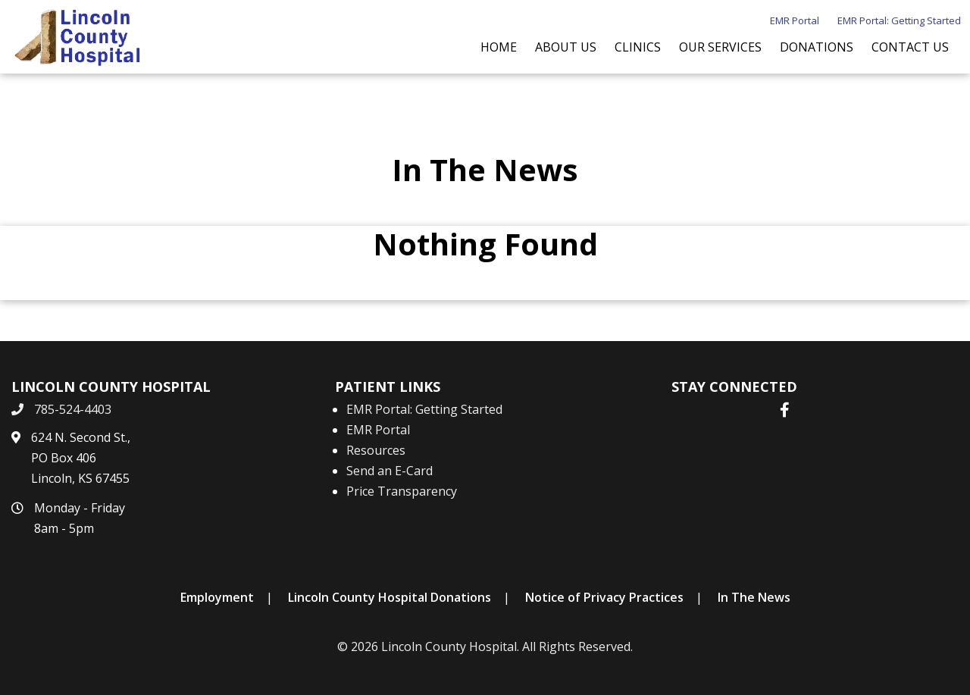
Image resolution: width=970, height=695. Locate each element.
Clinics (638, 47)
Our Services (720, 47)
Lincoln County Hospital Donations (389, 597)
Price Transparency (401, 491)
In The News (754, 597)
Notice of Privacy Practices (604, 597)
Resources (375, 450)
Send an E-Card (389, 470)
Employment (217, 597)
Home (498, 47)
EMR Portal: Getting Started (899, 20)
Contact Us (910, 47)
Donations (816, 47)
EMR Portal (794, 20)
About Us (565, 47)
